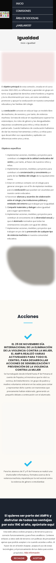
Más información (32, 552)
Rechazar (19, 558)
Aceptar (37, 558)
